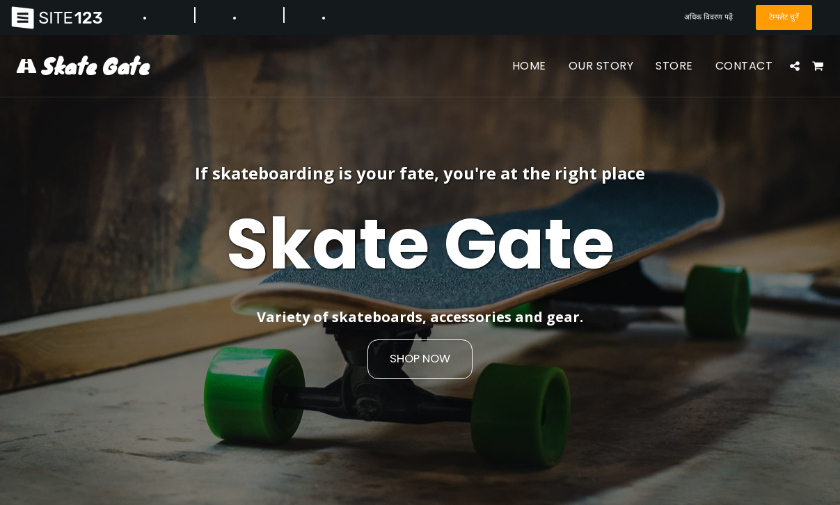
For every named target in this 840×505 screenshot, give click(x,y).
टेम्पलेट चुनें (784, 17)
